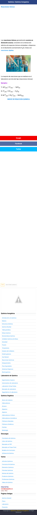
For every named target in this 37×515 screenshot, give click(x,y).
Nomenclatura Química (8, 336)
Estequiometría (6, 363)
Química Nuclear (6, 327)
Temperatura (5, 348)
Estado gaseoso (6, 354)
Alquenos (4, 409)
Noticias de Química (7, 473)
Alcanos (4, 406)
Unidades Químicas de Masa (10, 339)
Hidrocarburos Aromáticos (9, 418)
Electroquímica (6, 372)
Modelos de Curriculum (8, 450)
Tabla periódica (6, 330)
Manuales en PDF (7, 444)
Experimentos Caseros (8, 380)
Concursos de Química (8, 464)
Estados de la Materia (8, 351)
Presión (4, 345)
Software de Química (8, 453)
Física (3, 501)
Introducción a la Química (9, 318)
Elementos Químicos (8, 467)
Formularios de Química (8, 438)
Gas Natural (5, 357)
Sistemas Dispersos (7, 369)
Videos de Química (7, 482)
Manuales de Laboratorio (9, 389)
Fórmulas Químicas (7, 470)
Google (18, 138)
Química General (6, 498)
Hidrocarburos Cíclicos (8, 415)
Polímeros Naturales (7, 421)
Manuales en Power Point (9, 447)
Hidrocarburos (6, 403)
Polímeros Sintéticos (8, 424)
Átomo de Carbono (7, 400)
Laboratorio (5, 504)
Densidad (4, 342)
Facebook (18, 144)
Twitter (18, 149)
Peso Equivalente (7, 366)
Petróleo (4, 427)
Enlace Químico (6, 333)
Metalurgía (5, 430)
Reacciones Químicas (8, 360)
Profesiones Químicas (8, 479)
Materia (4, 321)
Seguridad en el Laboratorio (9, 392)
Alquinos (4, 412)
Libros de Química (7, 441)
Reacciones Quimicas (11, 284)
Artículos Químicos (7, 461)
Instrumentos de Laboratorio (10, 383)
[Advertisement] (18, 22)
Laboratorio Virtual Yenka (9, 386)
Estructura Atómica (7, 324)
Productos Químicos (7, 476)
